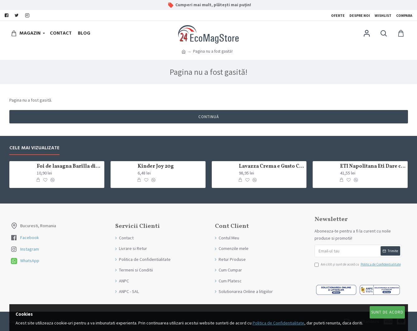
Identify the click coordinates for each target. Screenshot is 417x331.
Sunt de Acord (387, 312)
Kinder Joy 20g (156, 166)
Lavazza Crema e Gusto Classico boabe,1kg (271, 166)
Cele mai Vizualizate (34, 148)
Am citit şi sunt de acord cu (358, 264)
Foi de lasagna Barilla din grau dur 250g (69, 166)
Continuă (208, 116)
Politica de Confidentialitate (278, 323)
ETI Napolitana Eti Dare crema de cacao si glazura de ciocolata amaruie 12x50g (372, 166)
